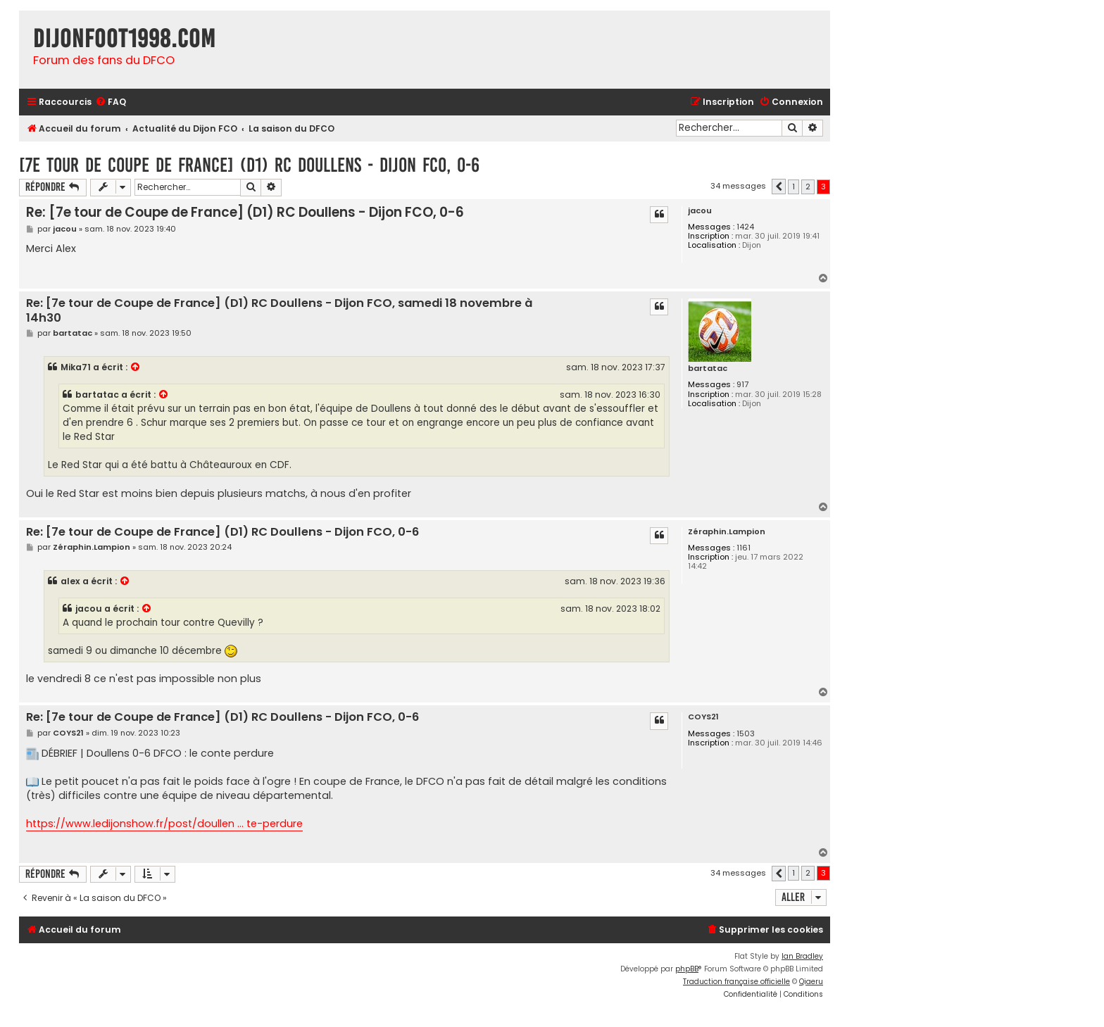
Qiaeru (811, 981)
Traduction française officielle (736, 981)
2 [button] (807, 186)
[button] (779, 186)
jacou (700, 210)
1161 (743, 548)
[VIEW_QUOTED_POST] (136, 367)
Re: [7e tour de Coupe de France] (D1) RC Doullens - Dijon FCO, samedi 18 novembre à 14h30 (279, 310)
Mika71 (76, 367)
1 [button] (793, 186)
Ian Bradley (802, 956)
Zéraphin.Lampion (726, 531)
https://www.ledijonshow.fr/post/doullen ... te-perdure (164, 824)
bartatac (707, 368)
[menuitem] (110, 102)
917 (742, 384)
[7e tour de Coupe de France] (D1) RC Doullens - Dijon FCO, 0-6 (249, 165)
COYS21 (703, 717)
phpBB (686, 969)
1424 (745, 227)
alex (70, 581)
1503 (745, 733)
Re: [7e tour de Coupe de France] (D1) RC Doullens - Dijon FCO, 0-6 (245, 212)
